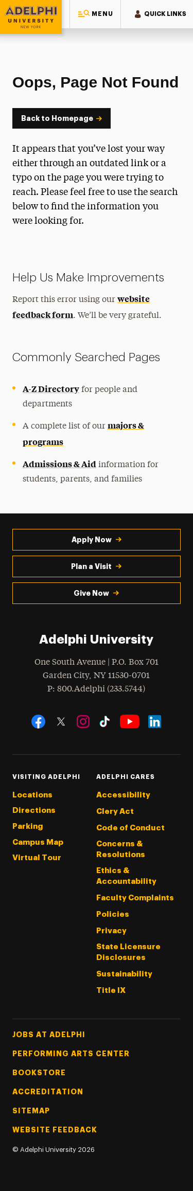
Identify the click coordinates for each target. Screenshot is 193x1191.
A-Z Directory (51, 388)
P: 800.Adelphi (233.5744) (96, 688)
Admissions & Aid (59, 463)
